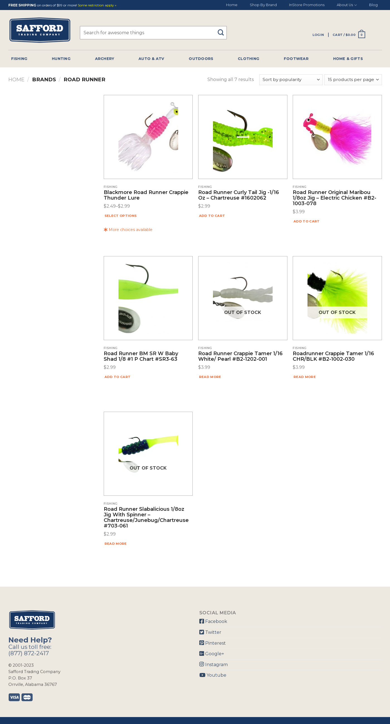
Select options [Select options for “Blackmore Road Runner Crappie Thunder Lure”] (121, 216)
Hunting (61, 59)
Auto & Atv (151, 59)
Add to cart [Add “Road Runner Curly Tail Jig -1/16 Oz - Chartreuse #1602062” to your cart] (212, 216)
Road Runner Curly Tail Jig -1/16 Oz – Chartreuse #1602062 (238, 195)
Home (232, 5)
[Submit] (223, 30)
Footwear (296, 59)
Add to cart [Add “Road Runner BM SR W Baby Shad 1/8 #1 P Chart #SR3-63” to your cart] (118, 377)
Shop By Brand (263, 5)
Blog (373, 5)
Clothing (248, 59)
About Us (347, 5)
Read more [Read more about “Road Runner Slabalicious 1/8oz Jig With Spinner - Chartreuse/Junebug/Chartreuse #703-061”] (116, 544)
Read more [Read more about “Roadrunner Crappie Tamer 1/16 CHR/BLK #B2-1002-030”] (305, 377)
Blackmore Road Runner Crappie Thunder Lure (146, 195)
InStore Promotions (306, 5)
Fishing (19, 59)
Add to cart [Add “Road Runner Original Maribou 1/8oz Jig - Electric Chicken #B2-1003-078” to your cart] (307, 221)
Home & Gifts (348, 59)
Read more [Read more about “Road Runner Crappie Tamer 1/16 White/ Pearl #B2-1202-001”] (210, 377)
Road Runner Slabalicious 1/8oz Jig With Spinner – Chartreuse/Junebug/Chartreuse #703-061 (146, 518)
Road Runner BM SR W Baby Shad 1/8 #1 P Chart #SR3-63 (141, 356)
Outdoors (201, 59)
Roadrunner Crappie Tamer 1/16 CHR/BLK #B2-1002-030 (333, 356)
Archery (104, 59)
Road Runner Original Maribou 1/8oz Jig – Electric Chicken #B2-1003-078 (334, 198)
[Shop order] (291, 79)
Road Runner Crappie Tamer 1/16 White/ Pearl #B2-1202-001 (240, 356)
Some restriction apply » (97, 5)
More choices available (128, 229)
